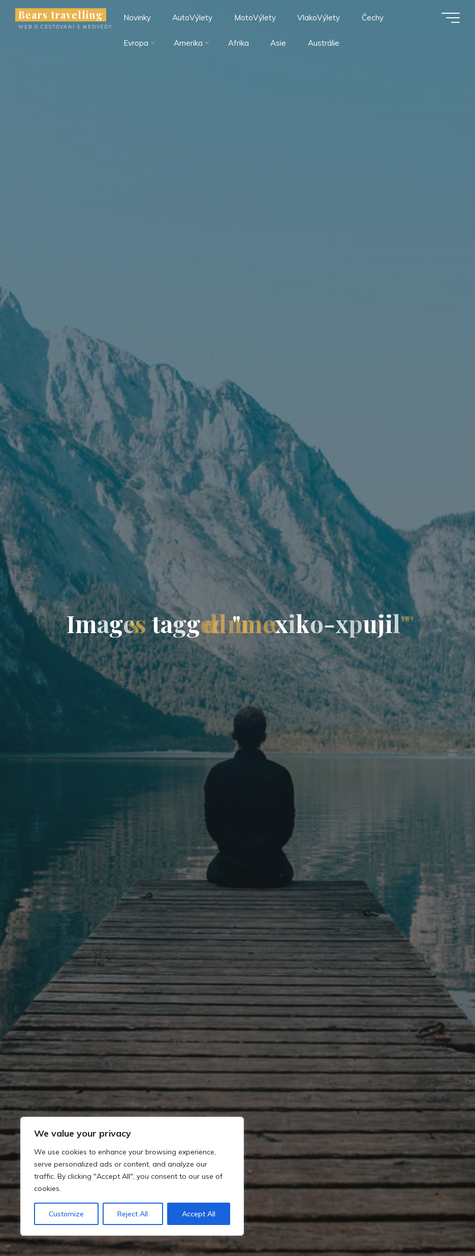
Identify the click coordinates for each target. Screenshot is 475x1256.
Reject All (132, 1213)
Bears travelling (60, 14)
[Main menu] (450, 18)
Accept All (198, 1213)
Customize (66, 1213)
